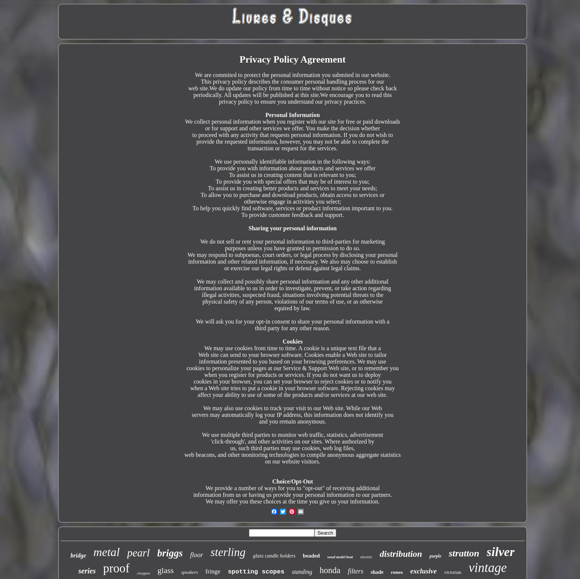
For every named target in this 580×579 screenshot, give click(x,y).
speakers (189, 572)
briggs (170, 553)
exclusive (423, 571)
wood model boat (340, 557)
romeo (397, 572)
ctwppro (143, 573)
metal (107, 552)
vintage (488, 567)
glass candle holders (274, 556)
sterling (228, 552)
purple (435, 556)
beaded (311, 556)
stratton (464, 553)
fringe (212, 571)
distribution (401, 554)
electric (366, 557)
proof (116, 568)
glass (166, 570)
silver (501, 552)
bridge (78, 555)
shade (377, 572)
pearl (138, 553)
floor (196, 555)
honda (330, 570)
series (87, 571)
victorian (452, 572)
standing (302, 572)
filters (355, 571)
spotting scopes (256, 571)
